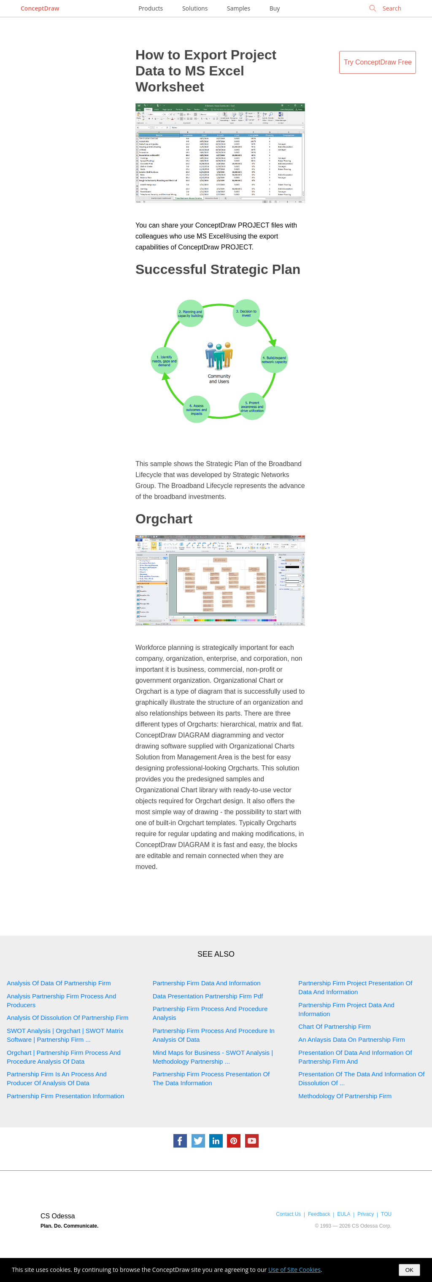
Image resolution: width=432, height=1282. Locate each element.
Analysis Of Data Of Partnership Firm (59, 983)
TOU (386, 1214)
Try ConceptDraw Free (378, 62)
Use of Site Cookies (294, 1270)
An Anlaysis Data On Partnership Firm (351, 1039)
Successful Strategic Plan (217, 269)
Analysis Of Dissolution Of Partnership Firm (67, 1017)
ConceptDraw (40, 8)
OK (409, 1270)
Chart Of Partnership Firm (334, 1026)
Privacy (365, 1214)
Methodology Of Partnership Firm (345, 1096)
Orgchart (163, 518)
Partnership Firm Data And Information (207, 983)
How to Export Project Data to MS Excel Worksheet (205, 70)
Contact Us (288, 1214)
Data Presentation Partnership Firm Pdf (208, 996)
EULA (343, 1214)
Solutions (195, 8)
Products (150, 8)
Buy (275, 8)
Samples (238, 8)
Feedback (319, 1214)
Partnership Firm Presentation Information (65, 1096)
